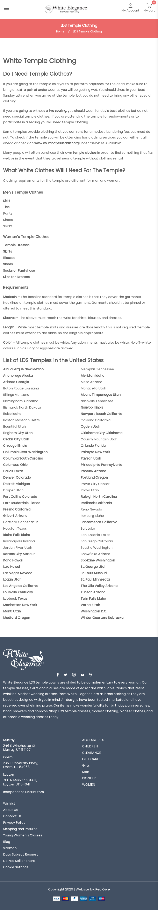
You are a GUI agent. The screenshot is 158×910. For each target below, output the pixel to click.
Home (60, 32)
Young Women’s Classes (22, 835)
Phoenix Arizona (93, 470)
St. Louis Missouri (94, 572)
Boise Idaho (12, 413)
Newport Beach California (101, 413)
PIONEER (89, 778)
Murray (9, 739)
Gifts (86, 765)
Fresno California (16, 509)
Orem (8, 757)
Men (85, 771)
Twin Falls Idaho (93, 598)
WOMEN (88, 784)
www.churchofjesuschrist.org (57, 143)
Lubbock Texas (15, 598)
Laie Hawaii (11, 566)
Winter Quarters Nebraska (102, 617)
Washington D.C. (94, 611)
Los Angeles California (20, 585)
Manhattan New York (20, 604)
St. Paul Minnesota (95, 579)
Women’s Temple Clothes (26, 236)
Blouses (9, 257)
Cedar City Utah (16, 439)
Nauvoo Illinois (92, 407)
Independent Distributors (23, 791)
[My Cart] (149, 8)
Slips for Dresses (16, 276)
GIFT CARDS (91, 758)
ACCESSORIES (93, 739)
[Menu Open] (6, 9)
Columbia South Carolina (23, 458)
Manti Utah (12, 611)
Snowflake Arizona (95, 553)
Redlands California (96, 502)
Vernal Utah (90, 604)
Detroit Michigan (16, 483)
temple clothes (85, 152)
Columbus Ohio (15, 464)
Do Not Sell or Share (19, 860)
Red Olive (102, 889)
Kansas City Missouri (19, 553)
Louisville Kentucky (18, 592)
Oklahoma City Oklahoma (101, 432)
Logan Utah (12, 579)
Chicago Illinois (15, 445)
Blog (6, 841)
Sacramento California (99, 521)
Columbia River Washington (25, 451)
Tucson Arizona (93, 592)
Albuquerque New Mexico (23, 369)
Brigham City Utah (18, 432)
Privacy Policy (14, 822)
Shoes (8, 264)
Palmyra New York (95, 451)
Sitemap (10, 847)
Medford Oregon (16, 617)
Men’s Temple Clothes (23, 192)
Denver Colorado (17, 477)
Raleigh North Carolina (99, 496)
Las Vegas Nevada (17, 572)
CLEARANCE (91, 752)
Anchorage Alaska (18, 375)
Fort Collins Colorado (20, 496)
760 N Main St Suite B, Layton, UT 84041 (20, 782)
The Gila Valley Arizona (99, 585)
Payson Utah (91, 458)
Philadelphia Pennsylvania (101, 464)
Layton (8, 774)
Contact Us (12, 816)
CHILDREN (90, 746)
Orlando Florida (93, 445)
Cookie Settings (15, 866)
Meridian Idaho (92, 375)
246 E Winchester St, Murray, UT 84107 (19, 747)
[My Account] (130, 8)
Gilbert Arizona (15, 515)
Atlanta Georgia (16, 381)
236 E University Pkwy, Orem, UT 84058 (20, 765)
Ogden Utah (90, 426)
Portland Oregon (94, 477)
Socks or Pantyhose (19, 270)
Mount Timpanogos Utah (101, 394)
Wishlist (9, 803)
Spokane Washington (98, 560)
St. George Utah (93, 566)
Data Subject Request (20, 854)
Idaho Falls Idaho (16, 534)
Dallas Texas (13, 470)
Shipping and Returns (20, 828)
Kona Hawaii (12, 560)
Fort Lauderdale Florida (21, 502)
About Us (10, 809)
